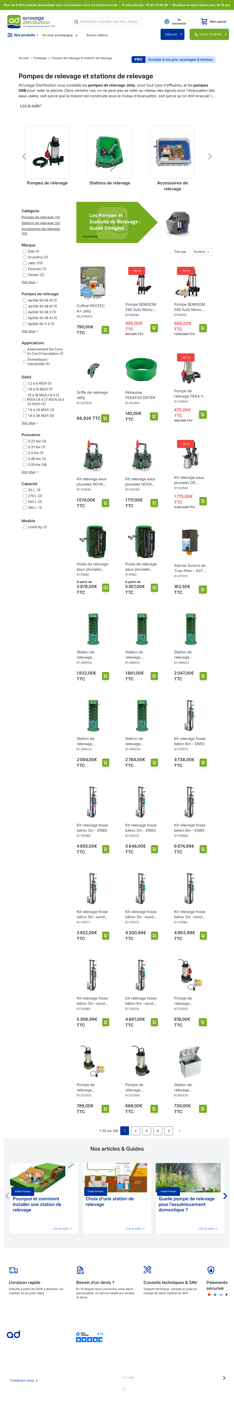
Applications (33, 343)
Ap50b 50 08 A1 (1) (42, 318)
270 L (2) (35, 496)
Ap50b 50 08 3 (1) (42, 312)
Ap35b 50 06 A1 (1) (42, 300)
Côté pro (171, 34)
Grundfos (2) (38, 257)
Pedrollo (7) (37, 269)
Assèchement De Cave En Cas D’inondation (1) (45, 351)
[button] (225, 1196)
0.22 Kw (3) (37, 441)
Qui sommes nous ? (62, 1368)
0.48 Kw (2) (37, 459)
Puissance (31, 435)
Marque (28, 245)
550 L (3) (35, 502)
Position (202, 252)
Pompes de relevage (40, 294)
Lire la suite (31, 105)
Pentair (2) (36, 275)
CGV (52, 1379)
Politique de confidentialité (67, 1390)
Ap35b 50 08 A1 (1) (42, 306)
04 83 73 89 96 (210, 34)
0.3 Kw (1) (35, 453)
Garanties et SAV (103, 1390)
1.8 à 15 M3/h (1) (40, 389)
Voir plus (30, 282)
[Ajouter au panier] (105, 330)
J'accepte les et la (178, 1389)
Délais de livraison (103, 1368)
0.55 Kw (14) (37, 464)
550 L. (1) (35, 507)
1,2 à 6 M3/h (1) (40, 383)
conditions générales (163, 1389)
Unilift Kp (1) (37, 527)
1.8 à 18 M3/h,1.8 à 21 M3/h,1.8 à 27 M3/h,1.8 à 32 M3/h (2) (45, 399)
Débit (26, 377)
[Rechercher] (76, 21)
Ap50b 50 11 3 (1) (41, 324)
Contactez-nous (22, 1380)
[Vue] (105, 587)
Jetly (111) (35, 263)
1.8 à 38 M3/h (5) (41, 415)
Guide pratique (22, 1191)
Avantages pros (102, 1379)
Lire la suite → (62, 1228)
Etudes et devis (101, 1373)
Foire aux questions (62, 1373)
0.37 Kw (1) (36, 447)
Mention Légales (60, 1385)
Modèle (28, 521)
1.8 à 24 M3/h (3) (41, 410)
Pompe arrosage (102, 1396)
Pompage (40, 58)
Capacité (29, 484)
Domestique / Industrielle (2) (38, 361)
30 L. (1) (34, 490)
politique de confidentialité (209, 1389)
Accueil (24, 58)
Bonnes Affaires (97, 35)
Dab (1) (33, 251)
